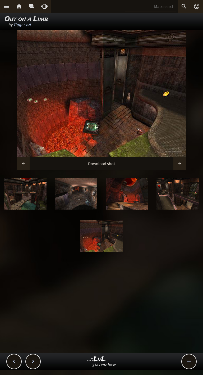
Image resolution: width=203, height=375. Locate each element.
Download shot (101, 163)
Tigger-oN (22, 24)
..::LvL (96, 359)
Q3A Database (103, 364)
